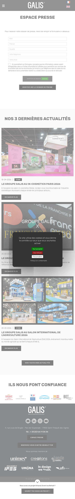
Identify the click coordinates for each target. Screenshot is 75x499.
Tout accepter (37, 249)
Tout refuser (37, 253)
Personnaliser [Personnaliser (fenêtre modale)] (37, 257)
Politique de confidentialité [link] (38, 261)
